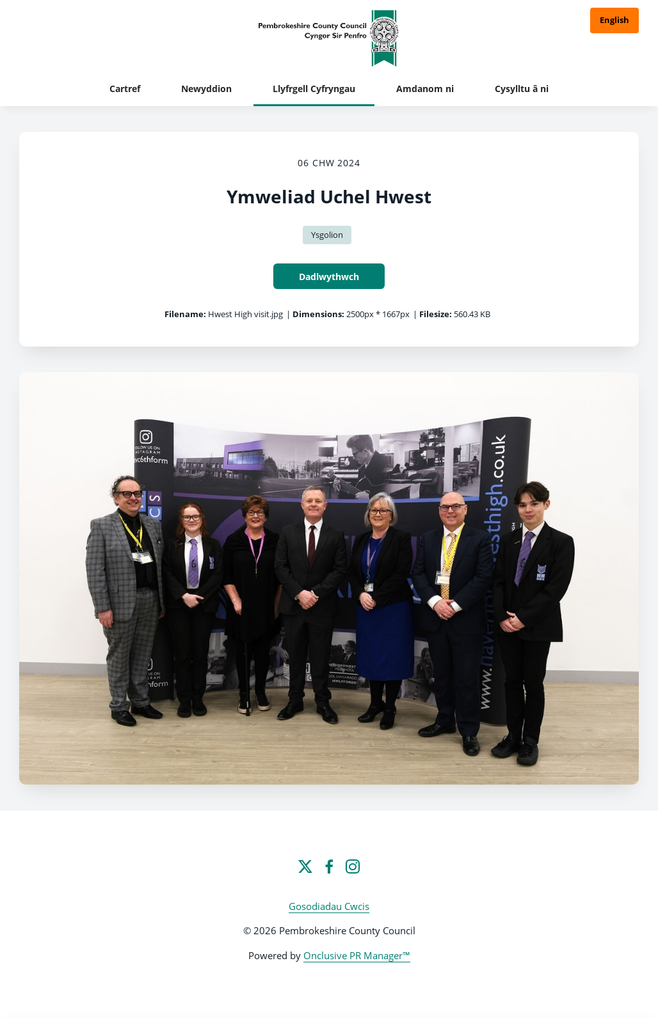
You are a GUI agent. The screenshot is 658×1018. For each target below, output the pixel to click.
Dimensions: (318, 314)
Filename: (185, 314)
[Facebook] (329, 866)
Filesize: (435, 314)
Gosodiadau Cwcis (329, 906)
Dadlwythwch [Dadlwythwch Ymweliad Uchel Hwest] (329, 276)
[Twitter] (305, 866)
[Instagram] (353, 866)
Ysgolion (327, 234)
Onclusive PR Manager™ (356, 955)
